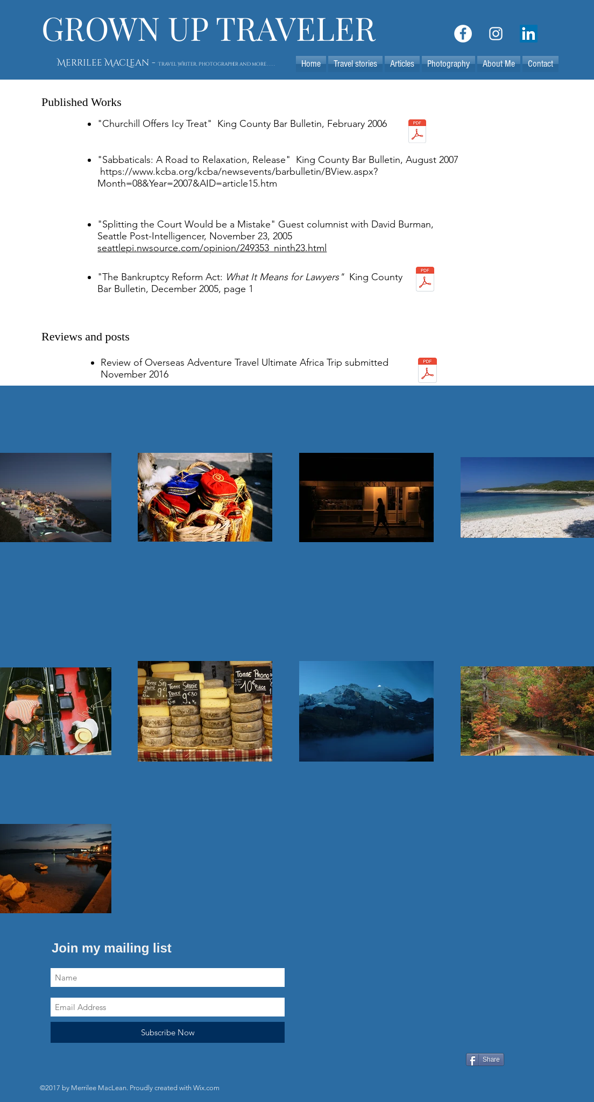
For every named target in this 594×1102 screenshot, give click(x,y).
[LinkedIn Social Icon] (529, 33)
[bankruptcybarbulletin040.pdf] (425, 280)
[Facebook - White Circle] (463, 33)
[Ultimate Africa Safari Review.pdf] (427, 372)
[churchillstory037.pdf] (417, 132)
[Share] (485, 1059)
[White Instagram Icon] (496, 33)
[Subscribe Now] (168, 1032)
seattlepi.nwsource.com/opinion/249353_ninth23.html (212, 248)
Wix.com (206, 1088)
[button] (402, 64)
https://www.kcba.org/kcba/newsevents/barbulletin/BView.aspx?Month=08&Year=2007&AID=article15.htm (237, 177)
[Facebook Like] (384, 1060)
